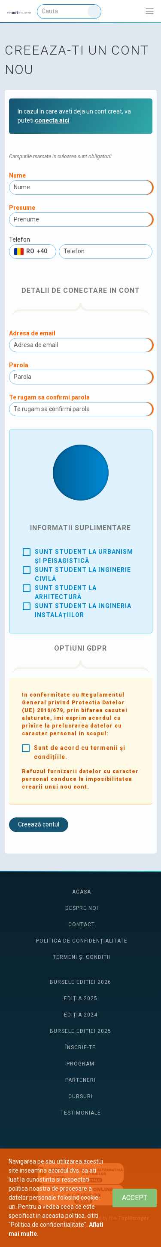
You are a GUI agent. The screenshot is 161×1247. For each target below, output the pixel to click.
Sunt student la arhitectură (66, 592)
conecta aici (52, 120)
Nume (17, 175)
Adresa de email (32, 333)
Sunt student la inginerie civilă (83, 574)
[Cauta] (69, 11)
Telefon (19, 239)
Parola (18, 365)
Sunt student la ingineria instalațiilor (83, 610)
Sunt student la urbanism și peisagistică (84, 556)
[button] (32, 251)
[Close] (134, 1198)
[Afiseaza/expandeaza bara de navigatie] (150, 11)
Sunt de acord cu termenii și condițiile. (79, 752)
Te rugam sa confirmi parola (49, 397)
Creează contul (38, 824)
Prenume (22, 207)
